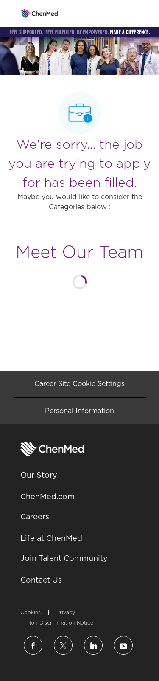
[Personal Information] (79, 411)
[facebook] (33, 645)
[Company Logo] (39, 13)
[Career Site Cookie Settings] (79, 384)
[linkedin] (93, 645)
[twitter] (63, 645)
